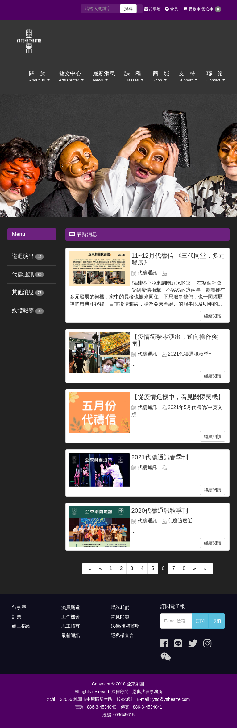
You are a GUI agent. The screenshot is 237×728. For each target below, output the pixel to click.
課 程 (133, 76)
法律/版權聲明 (125, 626)
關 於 (39, 76)
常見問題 (120, 616)
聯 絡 (215, 76)
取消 (216, 620)
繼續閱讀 (212, 316)
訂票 (16, 616)
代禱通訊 (23, 274)
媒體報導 (23, 310)
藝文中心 (71, 76)
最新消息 (104, 76)
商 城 (161, 76)
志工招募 (70, 626)
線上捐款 (21, 626)
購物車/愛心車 (202, 9)
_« (88, 568)
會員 (171, 9)
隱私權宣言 (122, 635)
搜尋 (128, 8)
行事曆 (152, 9)
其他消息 (23, 292)
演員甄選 (70, 607)
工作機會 (70, 616)
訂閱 (200, 620)
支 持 (188, 76)
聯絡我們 (120, 607)
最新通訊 (70, 635)
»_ (206, 568)
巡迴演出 (23, 256)
